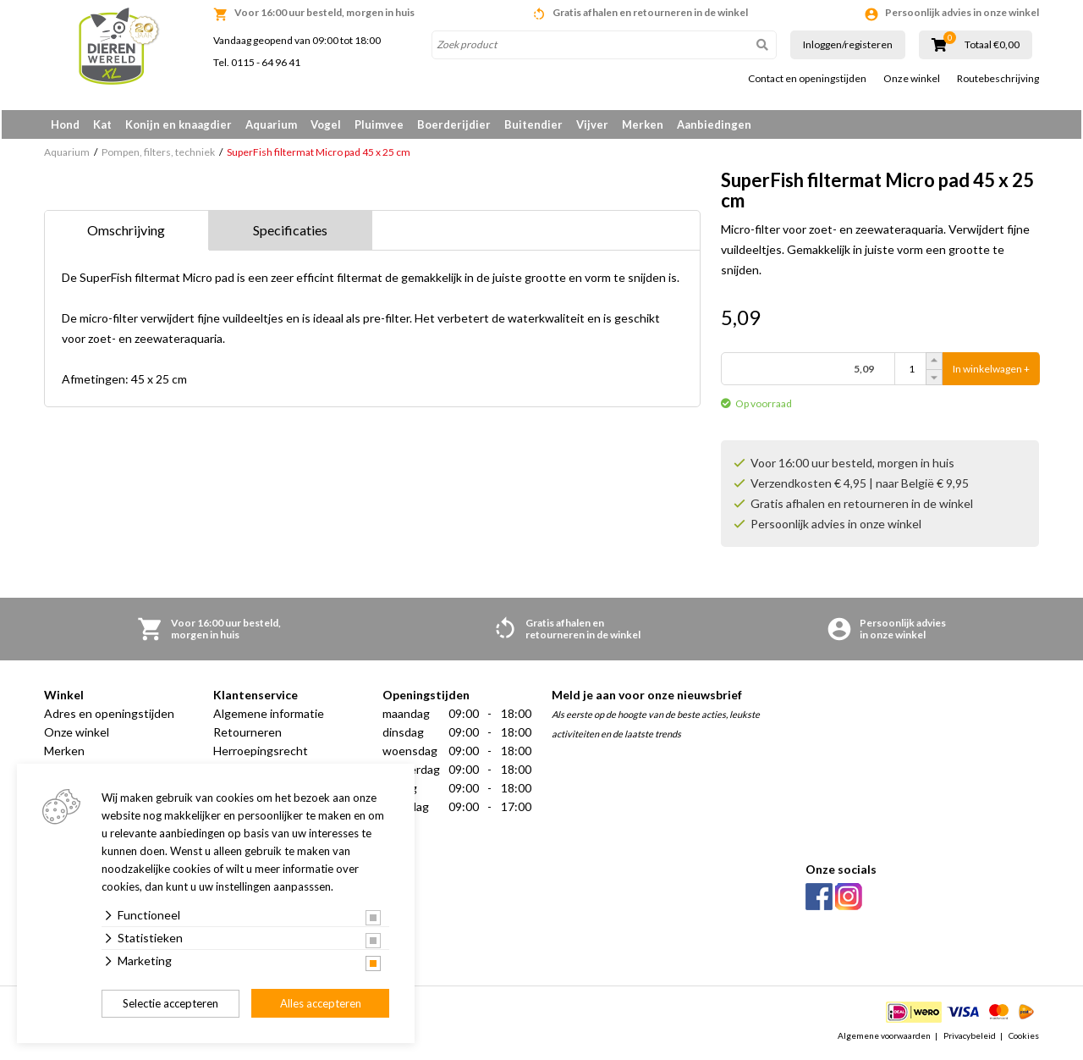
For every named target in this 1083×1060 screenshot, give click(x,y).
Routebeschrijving (998, 79)
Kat (102, 124)
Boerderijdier (454, 124)
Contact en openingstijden (807, 79)
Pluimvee (379, 124)
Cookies (1024, 1038)
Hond (65, 124)
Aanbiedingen (714, 124)
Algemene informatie (268, 716)
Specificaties (290, 233)
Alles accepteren (320, 1003)
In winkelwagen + (991, 372)
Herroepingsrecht (260, 754)
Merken (642, 124)
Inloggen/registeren (848, 44)
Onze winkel (911, 79)
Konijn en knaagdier (178, 124)
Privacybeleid (969, 1038)
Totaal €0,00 (992, 45)
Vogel (326, 124)
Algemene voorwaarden (884, 1038)
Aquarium (271, 124)
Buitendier (533, 124)
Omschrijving (126, 233)
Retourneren (247, 735)
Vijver (592, 124)
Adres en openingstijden (109, 716)
